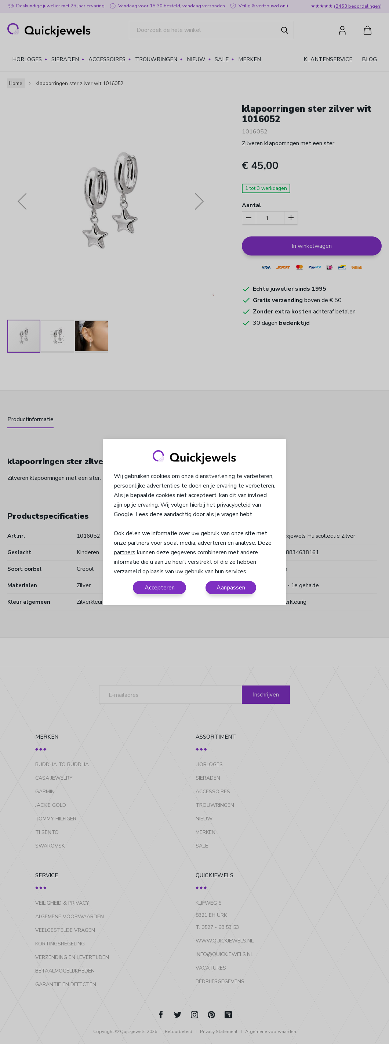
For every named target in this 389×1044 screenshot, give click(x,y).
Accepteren (160, 588)
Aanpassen (231, 588)
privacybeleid (234, 505)
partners (124, 552)
